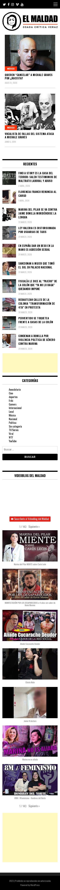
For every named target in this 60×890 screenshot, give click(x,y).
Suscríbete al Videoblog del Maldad (30, 519)
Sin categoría (15, 426)
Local (11, 412)
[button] (34, 526)
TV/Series (14, 430)
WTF (11, 437)
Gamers (12, 404)
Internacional (15, 408)
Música (11, 68)
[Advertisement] (30, 362)
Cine (11, 393)
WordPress (35, 885)
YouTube (12, 441)
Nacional (13, 419)
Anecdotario (15, 389)
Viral (11, 434)
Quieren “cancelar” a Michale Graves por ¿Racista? (29, 76)
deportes (13, 397)
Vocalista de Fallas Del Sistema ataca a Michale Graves (29, 135)
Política (12, 423)
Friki (11, 401)
